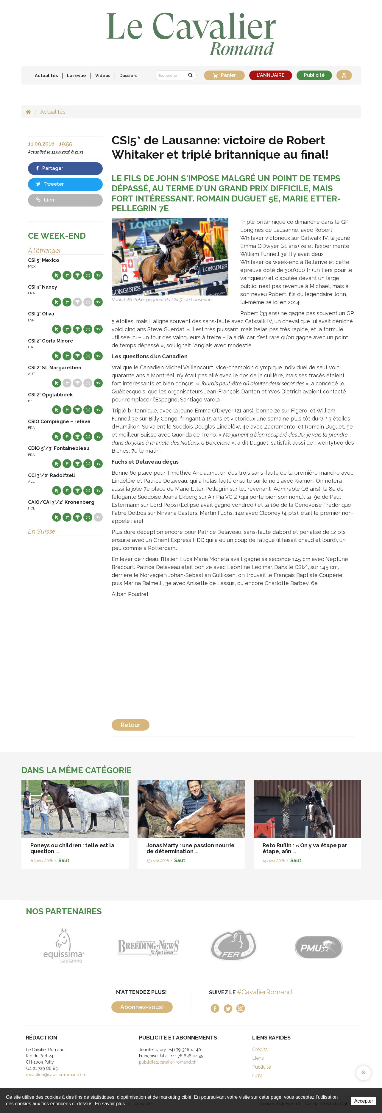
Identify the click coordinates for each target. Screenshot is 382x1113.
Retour (131, 725)
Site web (56, 275)
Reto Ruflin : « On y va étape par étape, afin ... (305, 848)
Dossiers (128, 75)
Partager (49, 168)
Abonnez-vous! (142, 1007)
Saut (63, 860)
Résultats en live (87, 275)
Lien (45, 200)
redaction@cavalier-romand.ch (55, 1074)
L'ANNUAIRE (271, 75)
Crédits (260, 1049)
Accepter (363, 1100)
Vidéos (102, 75)
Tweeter (50, 184)
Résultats (77, 275)
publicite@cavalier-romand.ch (168, 1062)
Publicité (314, 75)
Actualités (46, 75)
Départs (67, 275)
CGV (257, 1075)
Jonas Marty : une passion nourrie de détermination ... (190, 848)
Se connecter (344, 75)
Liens (258, 1058)
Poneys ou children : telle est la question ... (72, 848)
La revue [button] (76, 75)
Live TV (98, 275)
